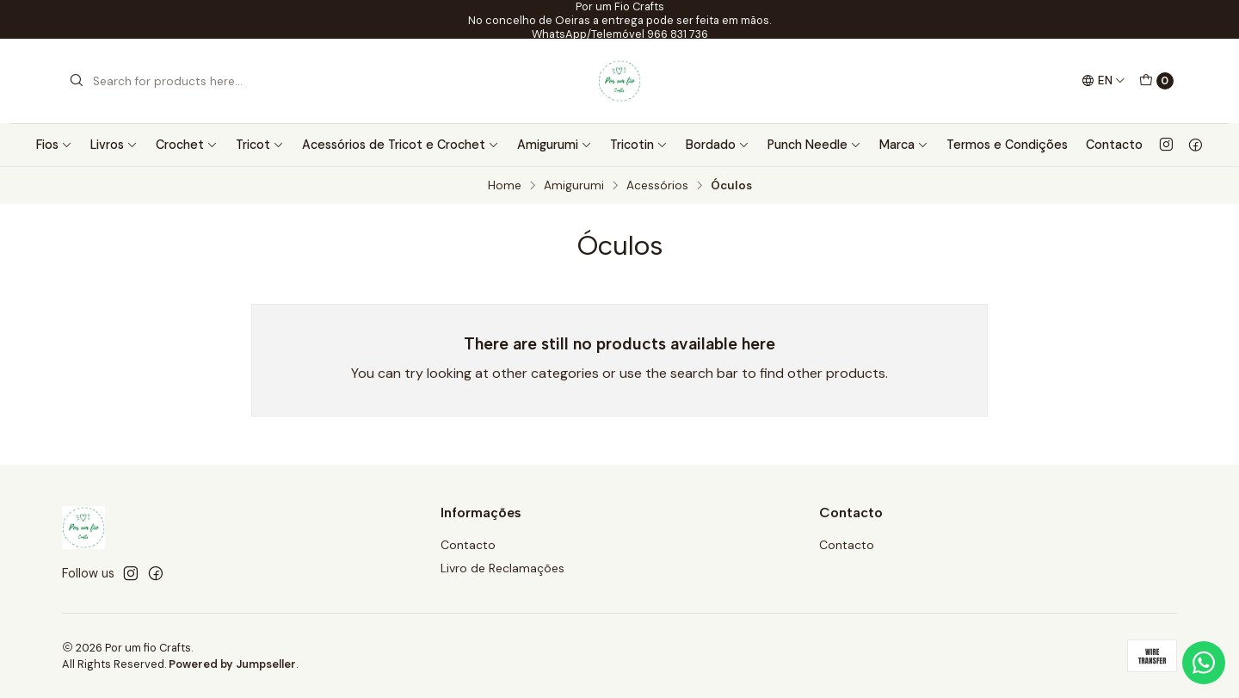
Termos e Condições (1007, 144)
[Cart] (1156, 81)
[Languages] (1103, 81)
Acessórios (657, 186)
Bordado (717, 144)
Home (504, 186)
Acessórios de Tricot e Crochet (400, 144)
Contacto (1114, 144)
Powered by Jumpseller (232, 664)
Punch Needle (814, 144)
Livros (114, 144)
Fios (54, 144)
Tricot (260, 144)
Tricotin (639, 144)
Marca (903, 144)
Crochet (187, 144)
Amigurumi (554, 144)
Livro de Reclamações (502, 568)
